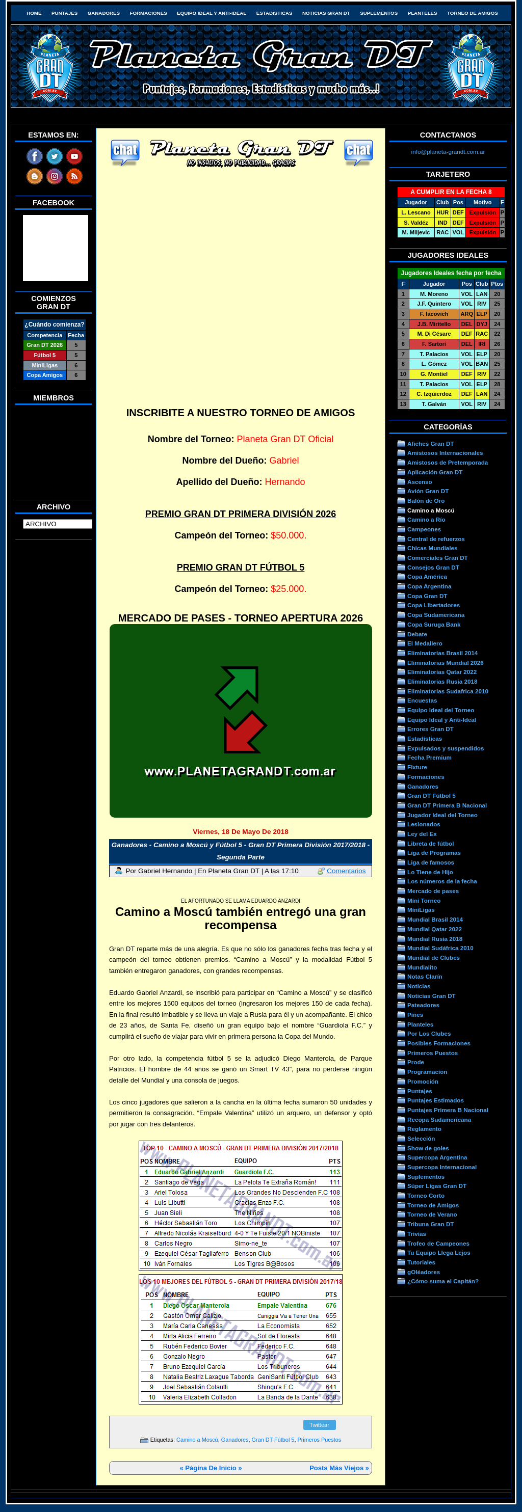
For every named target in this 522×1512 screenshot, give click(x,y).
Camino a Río (426, 519)
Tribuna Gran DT (430, 1224)
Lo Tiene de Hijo (430, 872)
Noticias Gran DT (326, 13)
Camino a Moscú (197, 1440)
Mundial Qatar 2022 (434, 929)
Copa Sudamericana (435, 614)
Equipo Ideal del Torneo (440, 710)
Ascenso (419, 481)
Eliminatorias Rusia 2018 (442, 681)
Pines (415, 1014)
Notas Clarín (424, 976)
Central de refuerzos (436, 538)
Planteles (422, 13)
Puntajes (64, 13)
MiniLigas (421, 909)
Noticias (418, 986)
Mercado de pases (433, 890)
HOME (34, 13)
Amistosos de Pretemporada (447, 462)
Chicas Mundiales (432, 548)
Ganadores (104, 13)
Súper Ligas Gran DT (436, 1185)
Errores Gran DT (430, 728)
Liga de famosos (430, 862)
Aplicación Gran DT (434, 472)
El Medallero (424, 643)
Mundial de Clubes (433, 957)
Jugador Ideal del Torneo (442, 815)
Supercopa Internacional (442, 1167)
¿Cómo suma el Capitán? (443, 1281)
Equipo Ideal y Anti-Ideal (211, 13)
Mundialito (422, 967)
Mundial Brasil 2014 (435, 919)
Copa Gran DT (427, 595)
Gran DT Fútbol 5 (273, 1440)
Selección (421, 1138)
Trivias (416, 1233)
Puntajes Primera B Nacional (447, 1109)
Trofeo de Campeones (438, 1243)
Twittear (319, 1425)
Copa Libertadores (433, 605)
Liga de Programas (434, 852)
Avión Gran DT (428, 491)
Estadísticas (274, 13)
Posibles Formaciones (439, 1043)
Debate (417, 634)
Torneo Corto (426, 1195)
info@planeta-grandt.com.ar (448, 151)
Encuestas (422, 700)
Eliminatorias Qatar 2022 (442, 671)
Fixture (417, 767)
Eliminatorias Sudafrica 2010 (447, 691)
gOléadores (423, 1271)
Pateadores (423, 1005)
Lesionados (423, 824)
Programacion (427, 1071)
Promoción (422, 1081)
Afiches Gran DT (430, 443)
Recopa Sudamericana (439, 1119)
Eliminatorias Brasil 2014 (442, 653)
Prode (415, 1062)
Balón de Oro (426, 500)
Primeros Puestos (319, 1440)
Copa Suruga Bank (433, 624)
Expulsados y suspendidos (445, 748)
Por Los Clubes (429, 1033)
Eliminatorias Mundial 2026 (445, 662)
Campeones (424, 529)
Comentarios (346, 871)
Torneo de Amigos (472, 13)
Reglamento (424, 1128)
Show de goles (428, 1148)
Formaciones (148, 13)
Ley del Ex (422, 833)
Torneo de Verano (432, 1214)
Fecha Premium (429, 757)
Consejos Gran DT (433, 567)
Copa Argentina (429, 586)
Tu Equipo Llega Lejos (439, 1252)
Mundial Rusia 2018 (434, 938)
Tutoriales (421, 1262)
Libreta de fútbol (430, 843)
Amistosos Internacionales (445, 452)
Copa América (427, 576)
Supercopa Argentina (437, 1157)
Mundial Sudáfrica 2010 (440, 947)
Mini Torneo (423, 900)
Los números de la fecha (442, 881)
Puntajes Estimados (435, 1100)
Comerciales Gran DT (437, 557)
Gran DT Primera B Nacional (447, 805)
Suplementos (379, 13)
